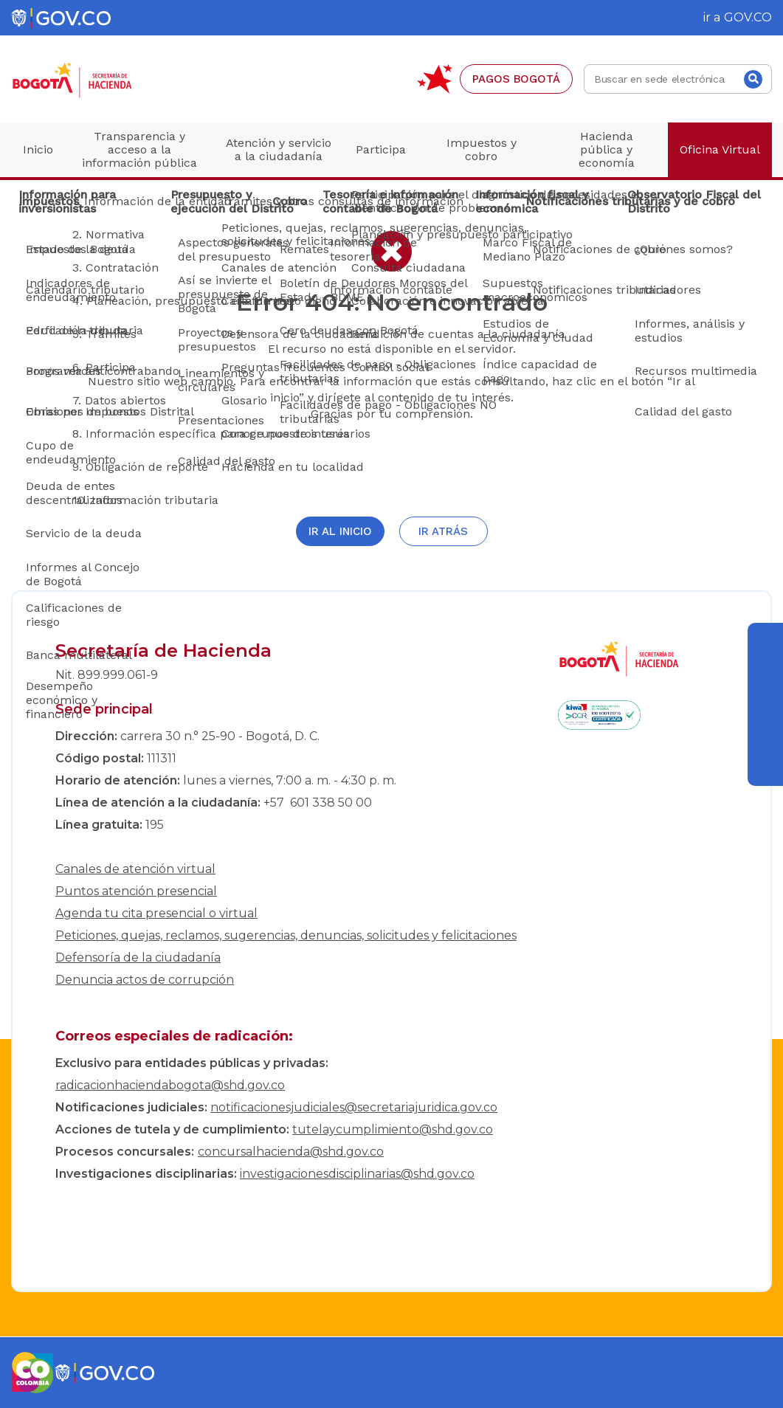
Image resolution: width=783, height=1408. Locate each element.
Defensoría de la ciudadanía (138, 957)
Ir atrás (443, 531)
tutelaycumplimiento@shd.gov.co (392, 1129)
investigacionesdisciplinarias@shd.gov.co (357, 1174)
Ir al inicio (340, 531)
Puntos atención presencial (136, 891)
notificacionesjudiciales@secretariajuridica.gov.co (353, 1107)
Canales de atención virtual (135, 869)
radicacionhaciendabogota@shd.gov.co (170, 1085)
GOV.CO (748, 17)
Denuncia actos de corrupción (144, 980)
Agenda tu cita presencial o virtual (156, 913)
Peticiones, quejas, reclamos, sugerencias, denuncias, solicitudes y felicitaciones (286, 935)
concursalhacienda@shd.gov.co (291, 1152)
